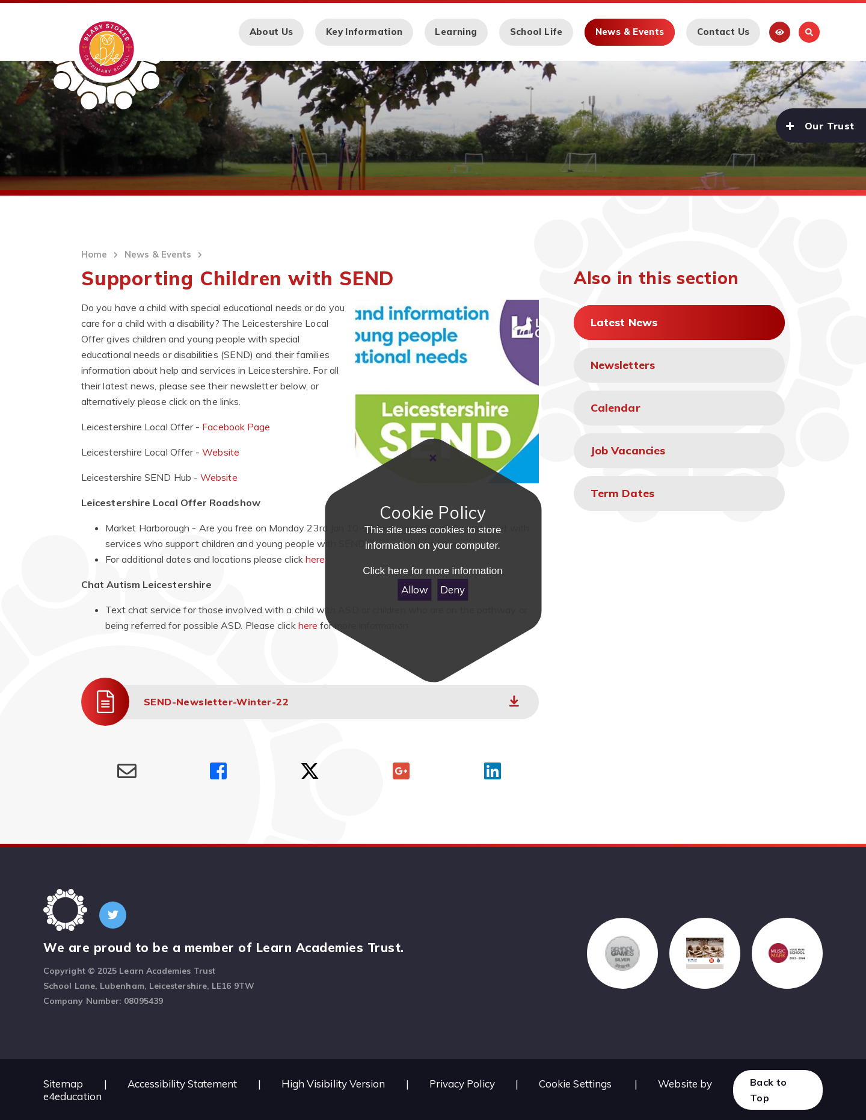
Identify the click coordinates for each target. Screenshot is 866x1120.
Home (94, 254)
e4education (72, 1096)
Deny (452, 589)
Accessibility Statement (182, 1083)
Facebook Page (236, 427)
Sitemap (63, 1083)
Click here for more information (433, 571)
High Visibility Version (333, 1083)
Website (220, 452)
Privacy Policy (462, 1083)
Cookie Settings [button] (575, 1083)
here (315, 559)
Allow (414, 589)
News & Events (157, 254)
